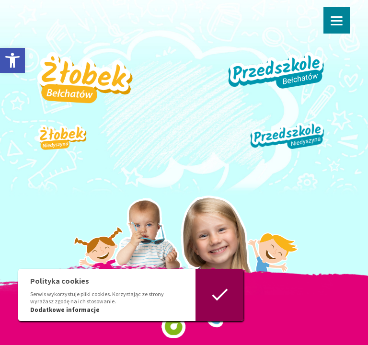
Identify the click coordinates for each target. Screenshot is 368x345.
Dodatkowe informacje (65, 310)
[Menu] (336, 20)
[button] (12, 60)
